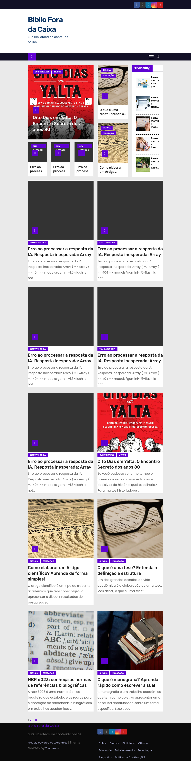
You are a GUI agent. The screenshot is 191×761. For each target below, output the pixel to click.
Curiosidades (42, 71)
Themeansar (53, 748)
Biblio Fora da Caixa (43, 725)
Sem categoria (38, 146)
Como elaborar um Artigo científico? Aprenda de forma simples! (58, 573)
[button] (159, 56)
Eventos (114, 743)
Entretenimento (125, 750)
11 (36, 720)
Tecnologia (145, 750)
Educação (108, 75)
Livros (57, 71)
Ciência (107, 70)
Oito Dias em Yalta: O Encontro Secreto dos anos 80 (56, 123)
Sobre (102, 743)
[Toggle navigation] (151, 57)
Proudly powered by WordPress (48, 743)
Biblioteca (129, 743)
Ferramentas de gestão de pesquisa (155, 86)
